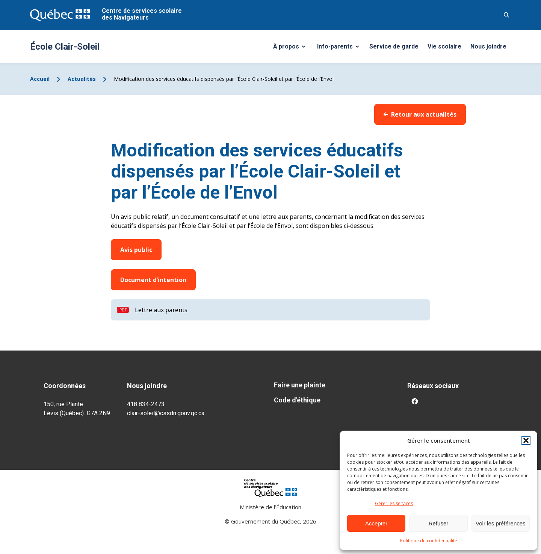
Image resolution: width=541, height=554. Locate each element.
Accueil (40, 78)
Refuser (439, 523)
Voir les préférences (501, 523)
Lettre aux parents (161, 310)
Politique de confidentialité (428, 540)
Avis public (136, 250)
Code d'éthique (297, 400)
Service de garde (394, 46)
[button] (526, 440)
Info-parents (341, 48)
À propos (292, 48)
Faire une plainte (299, 385)
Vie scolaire (444, 46)
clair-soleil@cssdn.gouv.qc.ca (165, 413)
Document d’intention (153, 280)
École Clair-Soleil (65, 46)
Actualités (82, 78)
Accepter (376, 523)
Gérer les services (394, 503)
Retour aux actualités (420, 114)
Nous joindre (488, 46)
